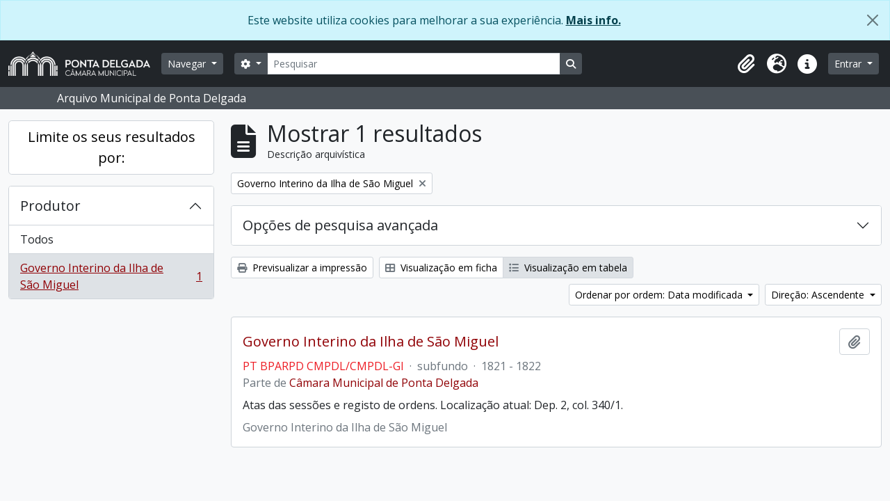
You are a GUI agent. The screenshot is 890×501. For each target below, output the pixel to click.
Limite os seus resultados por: (111, 147)
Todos (37, 239)
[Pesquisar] (413, 63)
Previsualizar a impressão (302, 267)
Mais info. (593, 20)
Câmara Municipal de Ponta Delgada (383, 382)
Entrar (849, 63)
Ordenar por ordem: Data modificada (660, 294)
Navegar (188, 63)
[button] (746, 64)
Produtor (50, 205)
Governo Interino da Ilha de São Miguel (110, 276)
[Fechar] (872, 20)
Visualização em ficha (441, 267)
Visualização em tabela (568, 267)
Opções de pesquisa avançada (340, 225)
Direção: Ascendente (819, 294)
